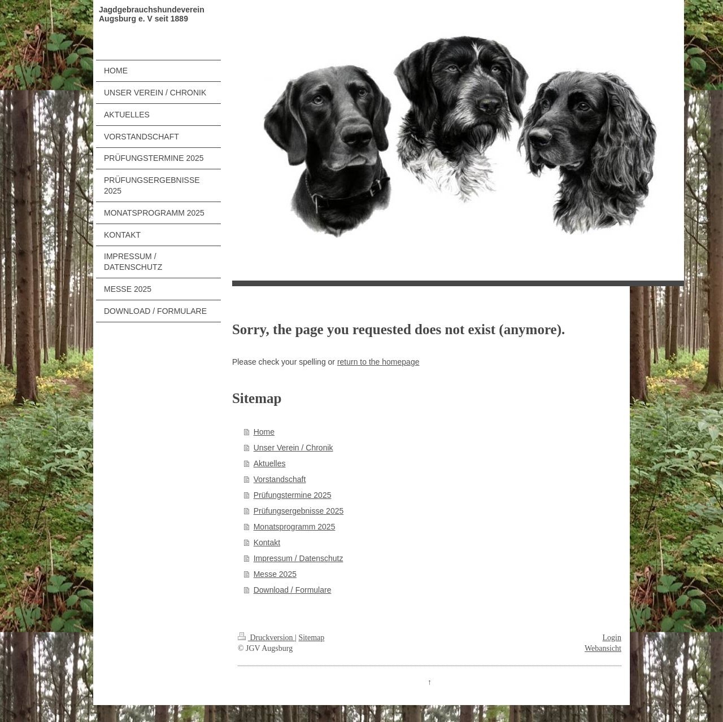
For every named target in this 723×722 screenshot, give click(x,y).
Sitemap (311, 637)
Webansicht (603, 648)
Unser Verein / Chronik (293, 447)
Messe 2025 (275, 574)
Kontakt (267, 542)
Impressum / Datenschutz (298, 558)
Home (264, 431)
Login (612, 637)
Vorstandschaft (280, 479)
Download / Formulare (293, 589)
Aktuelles (270, 463)
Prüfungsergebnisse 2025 (299, 510)
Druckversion (266, 637)
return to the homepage (378, 361)
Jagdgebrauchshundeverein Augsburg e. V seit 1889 (151, 14)
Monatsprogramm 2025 (295, 526)
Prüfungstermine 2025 (293, 495)
